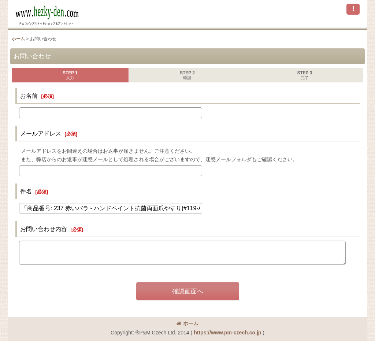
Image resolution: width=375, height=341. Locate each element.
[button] (353, 9)
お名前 (29, 95)
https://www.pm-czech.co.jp (227, 333)
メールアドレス (40, 133)
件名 (26, 191)
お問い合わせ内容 (43, 229)
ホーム (187, 323)
